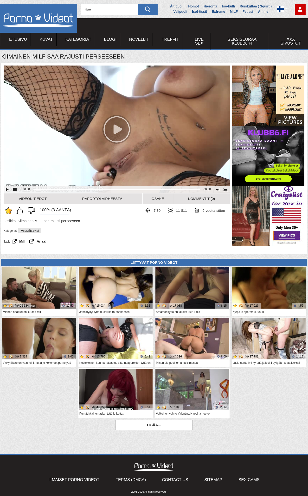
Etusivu (18, 39)
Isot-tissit (199, 11)
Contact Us (175, 479)
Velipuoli (180, 11)
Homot (193, 6)
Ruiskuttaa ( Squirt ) (256, 6)
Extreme (218, 11)
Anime (263, 11)
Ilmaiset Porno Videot (73, 479)
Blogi (110, 39)
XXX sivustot (291, 41)
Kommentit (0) (201, 199)
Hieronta (211, 6)
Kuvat (46, 39)
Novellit (139, 39)
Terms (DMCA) (131, 479)
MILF (234, 11)
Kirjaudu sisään (300, 9)
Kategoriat (78, 39)
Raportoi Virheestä (102, 199)
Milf (22, 241)
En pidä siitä (30, 210)
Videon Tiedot (33, 199)
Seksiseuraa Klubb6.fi (242, 41)
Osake (158, 199)
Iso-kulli (228, 6)
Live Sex (199, 41)
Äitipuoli (176, 6)
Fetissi (248, 11)
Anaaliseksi (30, 230)
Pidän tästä (20, 210)
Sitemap (213, 479)
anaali (42, 241)
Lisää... (154, 425)
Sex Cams (249, 479)
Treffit (170, 39)
